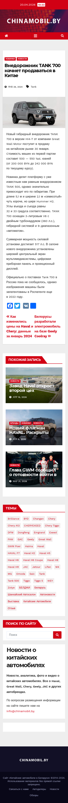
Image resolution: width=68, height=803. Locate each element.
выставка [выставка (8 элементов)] (13, 601)
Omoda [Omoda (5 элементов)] (20, 573)
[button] (62, 36)
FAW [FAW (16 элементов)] (10, 539)
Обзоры (34, 795)
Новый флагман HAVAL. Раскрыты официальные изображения (29, 434)
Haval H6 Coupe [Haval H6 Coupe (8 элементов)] (33, 560)
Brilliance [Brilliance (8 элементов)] (13, 518)
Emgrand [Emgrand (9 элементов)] (39, 532)
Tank (33, 86)
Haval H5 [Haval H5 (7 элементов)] (44, 553)
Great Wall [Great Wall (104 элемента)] (44, 539)
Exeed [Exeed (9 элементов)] (53, 532)
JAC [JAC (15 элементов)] (25, 566)
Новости (22, 59)
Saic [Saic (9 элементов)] (32, 573)
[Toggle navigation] (36, 36)
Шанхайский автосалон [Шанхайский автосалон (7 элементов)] (22, 594)
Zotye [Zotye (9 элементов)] (11, 587)
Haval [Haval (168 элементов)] (40, 546)
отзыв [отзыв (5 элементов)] (11, 608)
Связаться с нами (19, 789)
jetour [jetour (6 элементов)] (36, 566)
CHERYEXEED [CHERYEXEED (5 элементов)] (32, 525)
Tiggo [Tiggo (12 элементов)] (26, 580)
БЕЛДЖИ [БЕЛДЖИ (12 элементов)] (24, 587)
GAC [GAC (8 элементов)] (20, 539)
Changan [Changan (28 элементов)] (38, 518)
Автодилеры (39, 789)
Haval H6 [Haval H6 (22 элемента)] (13, 560)
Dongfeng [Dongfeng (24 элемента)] (23, 532)
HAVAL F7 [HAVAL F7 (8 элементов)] (14, 553)
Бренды (14, 423)
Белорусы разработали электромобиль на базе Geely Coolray (47, 326)
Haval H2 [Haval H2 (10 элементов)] (29, 553)
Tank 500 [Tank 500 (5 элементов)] (13, 580)
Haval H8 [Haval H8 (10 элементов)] (52, 560)
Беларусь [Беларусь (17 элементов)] (40, 587)
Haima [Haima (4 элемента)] (29, 546)
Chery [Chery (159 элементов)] (51, 518)
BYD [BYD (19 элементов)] (26, 518)
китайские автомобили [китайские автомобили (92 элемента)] (37, 601)
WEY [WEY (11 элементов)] (50, 580)
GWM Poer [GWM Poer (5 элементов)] (14, 546)
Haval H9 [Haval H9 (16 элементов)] (13, 566)
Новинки (10, 59)
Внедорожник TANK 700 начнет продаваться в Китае (33, 70)
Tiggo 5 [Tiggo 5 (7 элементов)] (38, 580)
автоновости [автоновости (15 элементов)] (47, 594)
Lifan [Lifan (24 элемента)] (48, 566)
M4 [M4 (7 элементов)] (57, 566)
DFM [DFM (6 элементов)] (10, 532)
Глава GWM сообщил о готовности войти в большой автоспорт (32, 474)
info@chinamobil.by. (21, 711)
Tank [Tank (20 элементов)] (42, 573)
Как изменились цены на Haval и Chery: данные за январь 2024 (19, 326)
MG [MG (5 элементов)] (10, 573)
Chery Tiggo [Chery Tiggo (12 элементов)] (52, 525)
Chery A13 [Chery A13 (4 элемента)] (14, 525)
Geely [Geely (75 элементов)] (30, 539)
